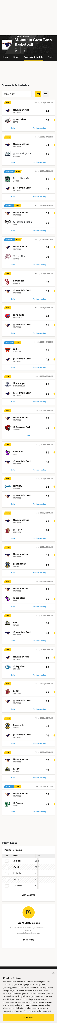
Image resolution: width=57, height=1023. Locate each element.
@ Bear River (19, 119)
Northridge (18, 280)
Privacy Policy (14, 1006)
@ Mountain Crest (22, 187)
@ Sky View (19, 666)
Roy (15, 622)
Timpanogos (19, 383)
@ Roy (16, 768)
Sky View (17, 485)
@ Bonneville (19, 563)
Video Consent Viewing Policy (37, 1006)
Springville (18, 314)
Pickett (17, 860)
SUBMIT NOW (28, 940)
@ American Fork (21, 427)
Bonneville (18, 725)
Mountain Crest (21, 109)
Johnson (17, 885)
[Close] (53, 974)
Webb (16, 867)
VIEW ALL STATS (28, 895)
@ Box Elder (19, 597)
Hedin (17, 873)
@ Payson (18, 803)
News (16, 57)
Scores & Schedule (33, 57)
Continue (28, 1018)
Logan (16, 690)
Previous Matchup (39, 128)
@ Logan (17, 529)
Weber (16, 349)
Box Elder (18, 451)
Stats (50, 57)
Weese (16, 879)
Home (5, 57)
